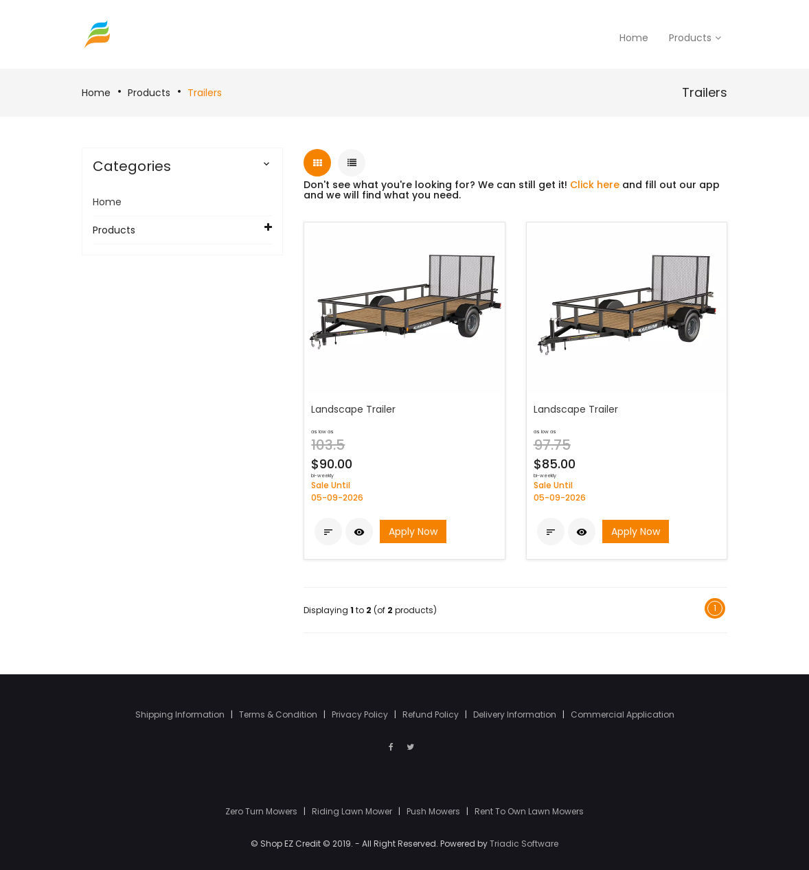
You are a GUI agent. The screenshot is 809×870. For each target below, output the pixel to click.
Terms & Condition (279, 714)
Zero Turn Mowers (262, 811)
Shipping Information (181, 714)
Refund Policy (431, 714)
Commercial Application (622, 714)
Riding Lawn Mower (353, 811)
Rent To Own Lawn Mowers (529, 811)
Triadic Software (524, 843)
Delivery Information (515, 714)
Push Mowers (434, 811)
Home (96, 93)
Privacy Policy (361, 714)
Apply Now (413, 531)
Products (149, 93)
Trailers (204, 93)
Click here (594, 185)
